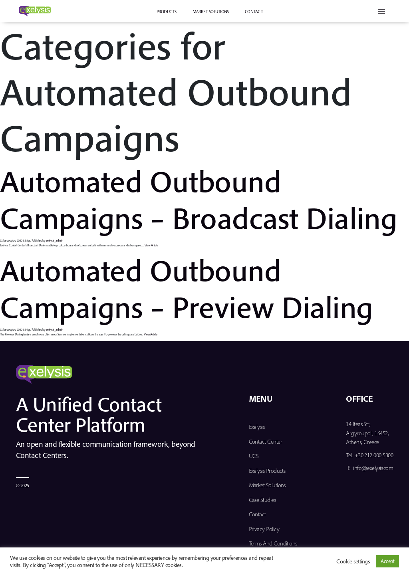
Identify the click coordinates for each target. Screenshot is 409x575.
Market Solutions (211, 11)
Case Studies (262, 500)
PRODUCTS (167, 11)
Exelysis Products (267, 470)
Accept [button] (387, 561)
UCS (254, 456)
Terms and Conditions (273, 543)
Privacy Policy (264, 529)
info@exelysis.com (373, 468)
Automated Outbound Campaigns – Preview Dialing (186, 288)
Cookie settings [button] (353, 561)
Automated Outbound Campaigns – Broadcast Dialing (198, 199)
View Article (151, 245)
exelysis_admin (54, 240)
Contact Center (265, 441)
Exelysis (257, 426)
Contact (254, 11)
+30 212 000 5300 (374, 455)
